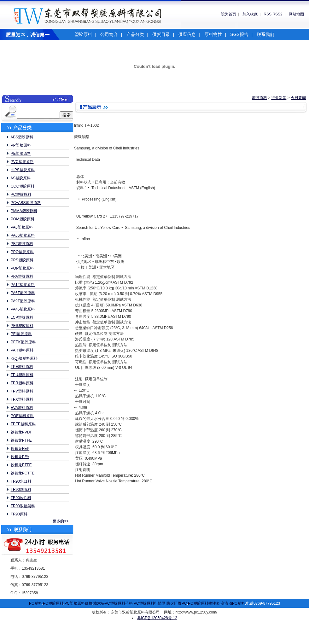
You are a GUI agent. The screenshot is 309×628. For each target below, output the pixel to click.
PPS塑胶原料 (22, 260)
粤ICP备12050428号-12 (157, 618)
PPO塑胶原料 (22, 252)
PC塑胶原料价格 (78, 603)
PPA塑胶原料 (22, 276)
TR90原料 (19, 514)
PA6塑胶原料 (22, 227)
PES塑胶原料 (22, 325)
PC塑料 (35, 603)
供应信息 (187, 34)
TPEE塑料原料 (23, 424)
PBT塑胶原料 (22, 243)
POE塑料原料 (22, 416)
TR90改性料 (21, 498)
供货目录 (161, 34)
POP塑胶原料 (22, 268)
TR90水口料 (21, 481)
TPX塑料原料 (22, 399)
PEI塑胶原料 (21, 334)
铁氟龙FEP (20, 448)
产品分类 (135, 34)
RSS (267, 14)
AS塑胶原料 (20, 178)
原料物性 (213, 34)
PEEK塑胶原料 (23, 342)
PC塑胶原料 (21, 194)
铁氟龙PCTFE (22, 473)
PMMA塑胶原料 (24, 211)
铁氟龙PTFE (21, 440)
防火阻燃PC (176, 603)
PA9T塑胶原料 (23, 301)
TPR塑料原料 (22, 383)
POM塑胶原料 (22, 219)
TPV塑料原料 (22, 391)
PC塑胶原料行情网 (150, 603)
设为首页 (228, 14)
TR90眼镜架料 (23, 506)
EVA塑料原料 (22, 407)
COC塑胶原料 (22, 186)
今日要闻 (298, 98)
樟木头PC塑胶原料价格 (113, 603)
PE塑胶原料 (21, 153)
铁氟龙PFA (20, 457)
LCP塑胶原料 (22, 317)
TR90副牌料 (21, 489)
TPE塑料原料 (22, 366)
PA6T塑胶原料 (23, 293)
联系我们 (265, 34)
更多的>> (60, 521)
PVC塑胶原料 (22, 162)
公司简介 (109, 34)
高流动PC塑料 (233, 603)
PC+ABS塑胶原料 (26, 203)
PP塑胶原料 (21, 145)
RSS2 (277, 14)
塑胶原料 (83, 34)
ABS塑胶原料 (21, 137)
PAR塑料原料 (22, 350)
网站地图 (296, 14)
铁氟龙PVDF (21, 432)
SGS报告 (239, 34)
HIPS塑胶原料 (23, 170)
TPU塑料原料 (22, 375)
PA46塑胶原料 (23, 309)
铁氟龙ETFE (21, 465)
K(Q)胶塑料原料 (24, 358)
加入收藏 (250, 14)
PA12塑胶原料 (23, 284)
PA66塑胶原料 (23, 235)
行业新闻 (278, 98)
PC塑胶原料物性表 (204, 603)
